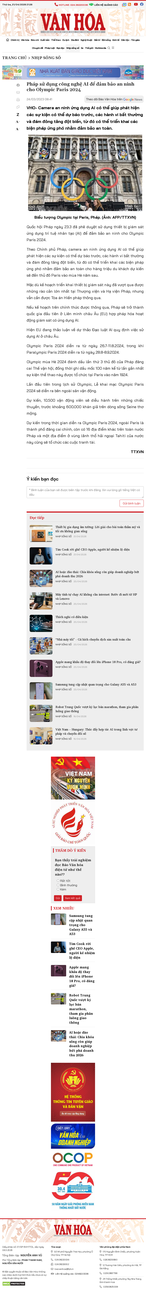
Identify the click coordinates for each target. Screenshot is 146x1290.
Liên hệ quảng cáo (103, 4)
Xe (82, 48)
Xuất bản (44, 40)
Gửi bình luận (131, 503)
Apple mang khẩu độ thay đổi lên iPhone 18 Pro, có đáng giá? (98, 661)
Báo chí (35, 40)
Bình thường (67, 885)
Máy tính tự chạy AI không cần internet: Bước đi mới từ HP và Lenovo (96, 596)
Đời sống (106, 40)
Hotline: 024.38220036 (71, 4)
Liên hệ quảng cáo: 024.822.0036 (69, 1273)
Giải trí (97, 40)
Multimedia (100, 48)
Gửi (58, 898)
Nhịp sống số (72, 48)
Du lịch (65, 40)
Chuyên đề (37, 48)
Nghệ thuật (86, 40)
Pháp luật (50, 48)
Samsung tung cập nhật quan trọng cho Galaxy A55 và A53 (96, 684)
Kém (61, 889)
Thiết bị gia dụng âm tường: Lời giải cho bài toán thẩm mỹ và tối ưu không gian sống (98, 529)
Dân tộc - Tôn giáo (130, 40)
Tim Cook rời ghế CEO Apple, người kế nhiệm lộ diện (93, 549)
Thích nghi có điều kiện (72, 616)
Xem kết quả (72, 898)
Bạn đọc (60, 48)
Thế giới (89, 48)
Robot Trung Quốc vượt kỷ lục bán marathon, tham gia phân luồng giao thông (97, 709)
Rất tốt (63, 881)
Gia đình (75, 40)
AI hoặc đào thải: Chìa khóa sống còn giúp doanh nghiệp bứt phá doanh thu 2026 (97, 574)
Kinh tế (115, 40)
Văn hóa (25, 40)
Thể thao (56, 40)
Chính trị (15, 40)
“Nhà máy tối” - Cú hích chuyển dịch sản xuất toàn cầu (93, 639)
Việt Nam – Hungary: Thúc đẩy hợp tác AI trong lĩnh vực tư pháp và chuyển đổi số (96, 731)
